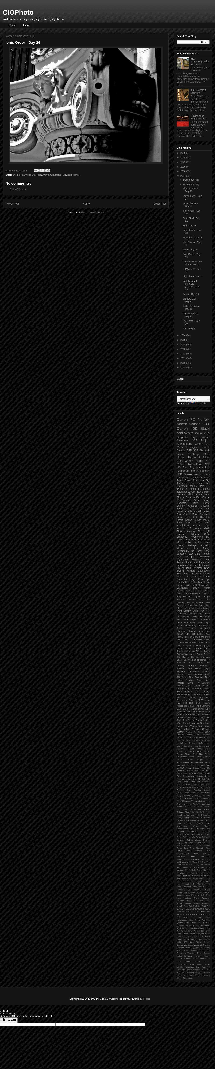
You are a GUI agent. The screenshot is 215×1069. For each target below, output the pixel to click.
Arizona (180, 688)
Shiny (207, 674)
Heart (207, 700)
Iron (208, 876)
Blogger (146, 999)
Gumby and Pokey (201, 865)
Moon (207, 539)
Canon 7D (186, 419)
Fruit (202, 611)
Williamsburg (204, 683)
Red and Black (203, 926)
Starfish (206, 945)
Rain (179, 514)
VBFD (207, 964)
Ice (208, 660)
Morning (181, 528)
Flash (195, 514)
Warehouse (205, 970)
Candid (201, 820)
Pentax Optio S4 (192, 779)
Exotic (194, 845)
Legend (180, 884)
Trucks (197, 962)
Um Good (205, 723)
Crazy (207, 834)
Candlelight (204, 605)
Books (186, 573)
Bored (179, 815)
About (26, 25)
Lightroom (186, 887)
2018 (183, 171)
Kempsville (197, 640)
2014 (183, 344)
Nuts (186, 906)
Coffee (191, 608)
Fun (190, 637)
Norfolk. (180, 906)
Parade (200, 776)
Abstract (180, 686)
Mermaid (192, 892)
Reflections (195, 464)
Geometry (205, 856)
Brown (207, 737)
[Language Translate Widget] (193, 399)
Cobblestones (182, 829)
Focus (179, 851)
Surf (185, 620)
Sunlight (190, 680)
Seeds (185, 934)
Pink (188, 568)
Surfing (190, 796)
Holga (179, 762)
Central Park (182, 743)
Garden (181, 582)
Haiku (179, 867)
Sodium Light (196, 939)
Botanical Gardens (199, 488)
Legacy (207, 881)
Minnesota (205, 665)
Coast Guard (201, 826)
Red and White (183, 785)
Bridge (192, 631)
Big (201, 688)
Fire (186, 622)
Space (198, 942)
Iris (200, 876)
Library (199, 663)
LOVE (192, 765)
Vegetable (188, 798)
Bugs (186, 594)
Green (206, 511)
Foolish (199, 851)
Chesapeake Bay (195, 620)
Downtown (204, 556)
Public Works (194, 920)
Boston (186, 815)
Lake (208, 879)
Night (194, 437)
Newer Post (12, 203)
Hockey (206, 870)
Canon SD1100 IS (192, 694)
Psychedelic (182, 920)
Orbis (179, 776)
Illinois (184, 876)
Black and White (193, 430)
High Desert (196, 870)
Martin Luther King (200, 709)
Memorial (197, 559)
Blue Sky (188, 467)
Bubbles (188, 691)
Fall (195, 517)
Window (206, 973)
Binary (187, 812)
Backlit (206, 500)
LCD (187, 765)
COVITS (195, 818)
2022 (183, 162)
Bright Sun (204, 631)
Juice (183, 879)
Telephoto (182, 491)
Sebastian (198, 674)
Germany (199, 859)
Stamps (180, 945)
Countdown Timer (191, 746)
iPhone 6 (192, 486)
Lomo (186, 642)
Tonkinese (182, 483)
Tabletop (193, 950)
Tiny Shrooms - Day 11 (190, 315)
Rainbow (181, 674)
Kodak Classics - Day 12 (191, 307)
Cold (179, 697)
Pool (202, 714)
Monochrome (183, 548)
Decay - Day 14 (191, 294)
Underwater (181, 964)
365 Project (201, 440)
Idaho (179, 876)
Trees (207, 477)
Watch (201, 726)
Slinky (185, 677)
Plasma (199, 914)
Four (208, 851)
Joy (178, 879)
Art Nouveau (189, 807)
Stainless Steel (201, 568)
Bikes (207, 688)
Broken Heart (197, 737)
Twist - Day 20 (190, 249)
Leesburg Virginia (194, 881)
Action (189, 686)
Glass (194, 471)
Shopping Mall (203, 645)
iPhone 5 (182, 488)
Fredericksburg (183, 854)
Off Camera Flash (199, 528)
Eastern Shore (191, 611)
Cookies (180, 834)
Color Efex (205, 829)
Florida (188, 511)
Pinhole (206, 671)
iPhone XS (181, 978)
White (190, 683)
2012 (183, 353)
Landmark (205, 706)
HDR (187, 582)
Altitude (206, 801)
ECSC (207, 751)
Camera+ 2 (193, 820)
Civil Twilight (185, 556)
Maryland (181, 712)
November (189, 184)
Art (192, 551)
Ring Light (186, 616)
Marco (207, 890)
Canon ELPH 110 (186, 634)
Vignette (197, 648)
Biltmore (187, 737)
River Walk (186, 787)
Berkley (180, 737)
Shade (192, 934)
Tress (179, 962)
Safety (196, 928)
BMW (207, 732)
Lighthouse (182, 559)
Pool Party (195, 782)
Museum (195, 895)
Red (207, 467)
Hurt (208, 873)
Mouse (196, 768)
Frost (196, 854)
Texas (179, 628)
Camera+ (182, 440)
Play (194, 625)
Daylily (196, 588)
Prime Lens (191, 562)
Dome (191, 751)
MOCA (189, 890)
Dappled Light (189, 837)
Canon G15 (184, 450)
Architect (206, 804)
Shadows (205, 514)
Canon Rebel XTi (197, 460)
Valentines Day (193, 967)
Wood (179, 975)
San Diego (181, 931)
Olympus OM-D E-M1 (188, 591)
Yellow (199, 508)
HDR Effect (183, 640)
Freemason (182, 700)
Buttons (187, 818)
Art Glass (198, 531)
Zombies (206, 975)
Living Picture (198, 887)
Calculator (205, 818)
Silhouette (182, 536)
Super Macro (202, 520)
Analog (189, 732)
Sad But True (187, 928)
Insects (199, 491)
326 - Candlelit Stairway (198, 91)
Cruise (199, 608)
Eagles (179, 843)
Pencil (179, 914)
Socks (186, 939)
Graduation (181, 760)
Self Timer (205, 717)
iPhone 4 (193, 457)
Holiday (205, 471)
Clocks (185, 657)
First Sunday (189, 697)
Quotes (180, 923)
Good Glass (192, 862)
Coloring (180, 831)
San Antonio (204, 928)
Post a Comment (18, 189)
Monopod (181, 895)
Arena (179, 807)
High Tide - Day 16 (192, 276)
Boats (207, 651)
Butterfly (196, 573)
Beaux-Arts (60, 175)
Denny (199, 749)
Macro (182, 424)
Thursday (191, 953)
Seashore (198, 790)
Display (198, 840)
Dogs (193, 579)
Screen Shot (199, 931)
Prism (207, 917)
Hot (196, 873)
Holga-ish (194, 660)
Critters (202, 746)
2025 (183, 153)
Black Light (205, 812)
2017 (183, 176)
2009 (183, 367)
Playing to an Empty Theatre (198, 117)
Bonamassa (182, 654)
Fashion (180, 754)
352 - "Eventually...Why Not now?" (200, 61)
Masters (180, 892)
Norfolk (76, 175)
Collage (195, 657)
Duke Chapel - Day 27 (190, 205)
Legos (179, 642)
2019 (183, 166)
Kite (197, 706)
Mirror (207, 588)
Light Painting (199, 884)
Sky (179, 542)
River (207, 714)
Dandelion (181, 749)
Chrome (206, 694)
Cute (208, 746)
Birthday (195, 812)
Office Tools (182, 773)
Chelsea (199, 823)
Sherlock (186, 500)
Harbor (180, 625)
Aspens (206, 807)
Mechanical (194, 642)
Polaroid (186, 782)
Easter (200, 634)
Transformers (204, 959)
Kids (208, 611)
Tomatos (197, 956)
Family (180, 637)
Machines (192, 614)
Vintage (194, 726)
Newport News (192, 771)
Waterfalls (181, 973)
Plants (195, 503)
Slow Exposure (196, 677)
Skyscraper (204, 599)
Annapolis (205, 628)
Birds (207, 491)
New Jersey (202, 548)
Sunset (188, 474)
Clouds (187, 514)
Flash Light (198, 754)
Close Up (181, 608)
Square (207, 942)
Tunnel (201, 582)
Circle (200, 743)
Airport (197, 686)
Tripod (180, 480)
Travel (179, 798)
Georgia (191, 859)
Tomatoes (188, 956)
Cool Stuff (190, 834)
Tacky (202, 950)
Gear (193, 856)
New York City (201, 480)
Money (199, 892)
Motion (188, 625)
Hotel (202, 873)
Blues (179, 594)
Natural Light (202, 668)
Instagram (204, 565)
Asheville (189, 688)
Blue (179, 573)
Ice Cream (189, 706)
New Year (198, 901)
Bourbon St (195, 815)
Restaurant (196, 477)
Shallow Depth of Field (189, 497)
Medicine (188, 768)
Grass (190, 760)
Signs (197, 500)
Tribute (188, 962)
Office (207, 771)
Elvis (189, 845)
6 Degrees (186, 801)
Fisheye (192, 545)
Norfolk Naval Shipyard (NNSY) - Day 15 (191, 285)
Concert (181, 494)
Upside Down (195, 964)
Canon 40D (187, 428)
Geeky (186, 660)
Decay (199, 551)
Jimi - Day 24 (189, 225)
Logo (207, 887)
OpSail (207, 773)
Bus (178, 740)
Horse (191, 873)
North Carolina (185, 508)
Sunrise (181, 505)
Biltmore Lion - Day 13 (190, 300)
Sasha (206, 503)
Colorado (205, 576)
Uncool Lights (183, 726)
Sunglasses (181, 796)
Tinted (179, 956)
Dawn (198, 837)
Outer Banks (188, 912)
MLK (182, 768)
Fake (200, 845)
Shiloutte (193, 599)
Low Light (194, 553)
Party (207, 776)
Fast (186, 848)
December (189, 179)
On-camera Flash (195, 773)
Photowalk (205, 779)
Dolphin (206, 840)
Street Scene (184, 520)
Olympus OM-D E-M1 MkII (193, 909)
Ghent (201, 486)
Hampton (205, 517)
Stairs (192, 793)
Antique (206, 686)
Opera (207, 909)
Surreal (207, 948)
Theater (206, 553)
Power (185, 917)
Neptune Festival (184, 901)
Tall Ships (198, 796)
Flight (207, 754)
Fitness (188, 754)
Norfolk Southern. (202, 903)
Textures (206, 796)
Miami (189, 712)
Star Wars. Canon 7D (193, 945)
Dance (179, 837)
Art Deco (205, 602)
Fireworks (200, 848)
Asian (199, 807)
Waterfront (205, 798)
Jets (183, 765)
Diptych (189, 840)
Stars (207, 793)
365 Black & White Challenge (27, 175)
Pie (193, 914)
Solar (191, 942)
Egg (185, 843)
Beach (197, 474)
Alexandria (190, 651)
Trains (198, 522)
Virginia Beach (200, 447)
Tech (179, 522)
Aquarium (197, 804)
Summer (188, 948)
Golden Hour (183, 539)
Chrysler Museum (199, 505)
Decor (179, 622)
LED (179, 474)
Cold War (194, 829)
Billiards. (180, 812)
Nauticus (187, 898)
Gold (179, 862)
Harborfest (187, 867)
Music (202, 768)
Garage (206, 854)
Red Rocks (190, 926)
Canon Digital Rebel (187, 585)
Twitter (207, 962)
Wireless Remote (201, 729)
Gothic (189, 865)
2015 (183, 340)
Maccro (186, 709)
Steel (207, 677)
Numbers (181, 671)
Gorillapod (181, 865)
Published (205, 920)
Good (184, 862)
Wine (198, 602)
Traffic (194, 959)
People (188, 714)
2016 (183, 335)
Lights (197, 596)
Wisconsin (205, 591)
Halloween (197, 539)
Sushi (179, 950)
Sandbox (195, 717)
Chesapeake (204, 585)
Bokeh (180, 511)
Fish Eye (204, 579)
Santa (190, 931)
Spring (198, 542)
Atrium (179, 809)
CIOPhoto (18, 12)
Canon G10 (202, 433)
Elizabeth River (194, 843)
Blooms (199, 651)
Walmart (195, 970)
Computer (182, 579)
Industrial (181, 663)
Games (207, 757)
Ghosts (207, 859)
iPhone (180, 651)
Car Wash (205, 740)
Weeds (200, 680)
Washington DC (200, 536)
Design (207, 749)
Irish (204, 876)
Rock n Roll (198, 616)
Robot (203, 787)
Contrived (206, 831)
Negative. (181, 771)
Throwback (181, 953)
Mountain (205, 642)
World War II (188, 975)
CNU (197, 691)
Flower (199, 494)
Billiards (206, 809)
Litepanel (182, 437)
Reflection (195, 785)
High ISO (182, 703)
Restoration (205, 785)
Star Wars (200, 793)
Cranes (200, 834)
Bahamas (190, 735)
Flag (179, 596)
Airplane (191, 570)
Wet (208, 680)
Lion (203, 765)
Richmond (204, 562)
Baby (193, 809)
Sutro (186, 950)
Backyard (181, 735)
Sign (189, 565)
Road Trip (196, 787)
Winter (191, 491)
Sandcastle (182, 599)
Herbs (196, 867)
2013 (183, 349)
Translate (198, 403)
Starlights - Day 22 (192, 237)
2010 (183, 362)
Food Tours (204, 697)
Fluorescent (181, 757)
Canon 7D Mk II (193, 740)
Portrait (197, 511)
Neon (207, 494)
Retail (194, 582)
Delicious (180, 840)
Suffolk (180, 680)
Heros (187, 870)
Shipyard (200, 934)
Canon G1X (183, 477)
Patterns (180, 779)
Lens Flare (188, 884)
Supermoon (193, 723)
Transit (180, 570)
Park (208, 912)
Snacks (201, 937)
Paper (202, 912)
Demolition (191, 749)
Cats (207, 542)
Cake (183, 740)
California (181, 605)
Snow (180, 517)
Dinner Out (182, 751)
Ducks (180, 660)
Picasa (195, 714)
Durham (199, 751)
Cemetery (182, 503)
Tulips (188, 648)
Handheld (187, 596)
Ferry (192, 848)
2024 (183, 157)
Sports (199, 720)
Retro (179, 787)
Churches (182, 486)
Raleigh (206, 923)
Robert (181, 464)
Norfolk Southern (184, 903)
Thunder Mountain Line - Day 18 (192, 263)
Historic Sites (201, 525)
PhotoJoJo (187, 914)
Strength (180, 948)
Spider (187, 542)
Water (199, 467)
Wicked (198, 973)
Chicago (181, 545)
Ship (179, 677)
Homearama (182, 873)
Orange (206, 596)
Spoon (186, 793)
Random (180, 926)
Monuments (198, 712)
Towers (207, 956)
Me (185, 892)
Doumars (205, 657)
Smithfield (192, 937)
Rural (179, 928)
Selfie (192, 645)
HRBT (200, 700)
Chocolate (192, 743)
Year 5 (198, 975)
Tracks (179, 959)
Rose (207, 534)
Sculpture (182, 565)
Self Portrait (204, 625)
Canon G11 (199, 424)
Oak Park (193, 906)
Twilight (190, 494)
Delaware (206, 837)
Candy (192, 654)
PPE (196, 912)
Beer (199, 809)
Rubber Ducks (183, 717)
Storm (179, 648)
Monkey (206, 892)
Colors (188, 480)
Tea (208, 950)
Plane (200, 614)
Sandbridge (183, 525)
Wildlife (187, 729)
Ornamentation (189, 776)
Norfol (207, 901)
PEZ (207, 522)
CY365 (206, 474)
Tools (192, 602)
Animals (191, 628)
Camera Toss (182, 820)
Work (179, 801)
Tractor (187, 959)
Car (195, 576)
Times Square (203, 953)
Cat (192, 483)
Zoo (208, 582)
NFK (208, 768)
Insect (191, 663)
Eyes (207, 634)
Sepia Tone (182, 720)
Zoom (207, 648)
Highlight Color (203, 760)
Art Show (198, 732)
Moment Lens (184, 668)
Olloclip (195, 534)
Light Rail (203, 483)
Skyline (191, 720)
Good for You (204, 862)
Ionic (69, 175)
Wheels (180, 683)
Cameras (192, 605)
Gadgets (192, 700)
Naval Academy (202, 898)
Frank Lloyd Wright (199, 622)
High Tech (194, 703)
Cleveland (195, 594)
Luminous (181, 890)
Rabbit (193, 923)
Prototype (206, 782)
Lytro (179, 709)
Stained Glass (183, 602)
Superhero (198, 948)
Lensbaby (204, 545)
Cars (187, 517)
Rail (199, 923)
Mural (188, 895)
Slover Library (184, 531)
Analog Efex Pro (184, 804)
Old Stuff (202, 906)
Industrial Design (202, 762)
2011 (183, 358)
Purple (185, 645)
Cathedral (188, 823)
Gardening (181, 856)
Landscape (182, 614)
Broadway (205, 815)
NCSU (202, 895)
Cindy (207, 620)
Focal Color (195, 757)
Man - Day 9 (189, 328)
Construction (183, 588)
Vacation (180, 967)
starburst (190, 978)
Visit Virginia (187, 970)
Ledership (181, 881)
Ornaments (194, 671)
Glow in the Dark (201, 637)
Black (179, 691)
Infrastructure (193, 876)
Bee (197, 688)
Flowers (205, 437)
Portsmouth (183, 551)
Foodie (189, 851)
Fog (186, 637)
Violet (196, 798)
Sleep (184, 937)
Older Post (160, 203)
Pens (179, 645)
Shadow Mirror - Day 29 (191, 190)
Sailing (189, 674)
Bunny (179, 818)
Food (195, 565)
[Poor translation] (12, 1020)
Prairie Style (197, 917)
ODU (202, 771)
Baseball (206, 735)
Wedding (190, 973)
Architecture (48, 175)
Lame (198, 765)
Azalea (187, 809)
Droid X (205, 594)
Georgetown (182, 859)
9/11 (193, 801)
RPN (187, 923)
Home (12, 25)
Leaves (180, 568)
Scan (189, 790)
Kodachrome (198, 879)
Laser (207, 640)
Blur (207, 508)
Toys (188, 522)
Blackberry (182, 631)
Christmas (183, 471)
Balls (198, 735)
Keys (189, 879)
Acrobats (199, 801)
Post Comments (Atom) (92, 212)
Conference (193, 831)
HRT (207, 486)
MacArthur (198, 890)
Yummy (180, 732)
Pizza (179, 782)
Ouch (179, 912)
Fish (208, 848)
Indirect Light (188, 762)
